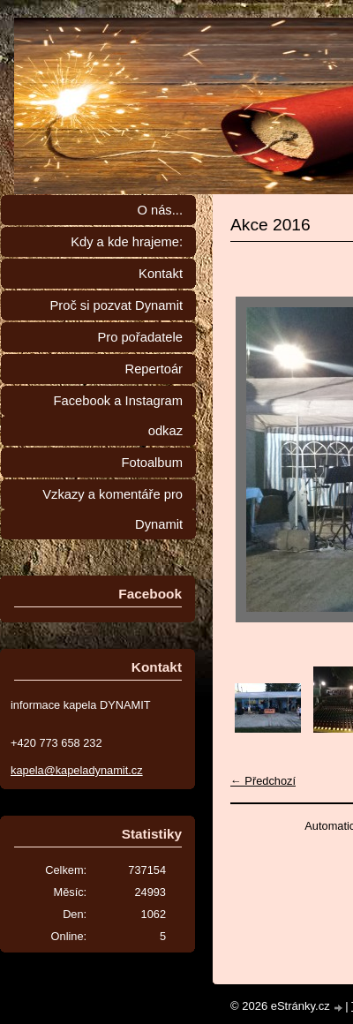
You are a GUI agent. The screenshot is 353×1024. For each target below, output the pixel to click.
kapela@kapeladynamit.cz (77, 770)
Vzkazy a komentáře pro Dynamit (112, 509)
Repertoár (154, 369)
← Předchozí (263, 780)
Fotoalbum (152, 463)
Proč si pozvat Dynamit (116, 305)
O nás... (160, 210)
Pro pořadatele (140, 337)
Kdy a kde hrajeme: (127, 242)
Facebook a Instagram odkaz (118, 416)
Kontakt (161, 274)
